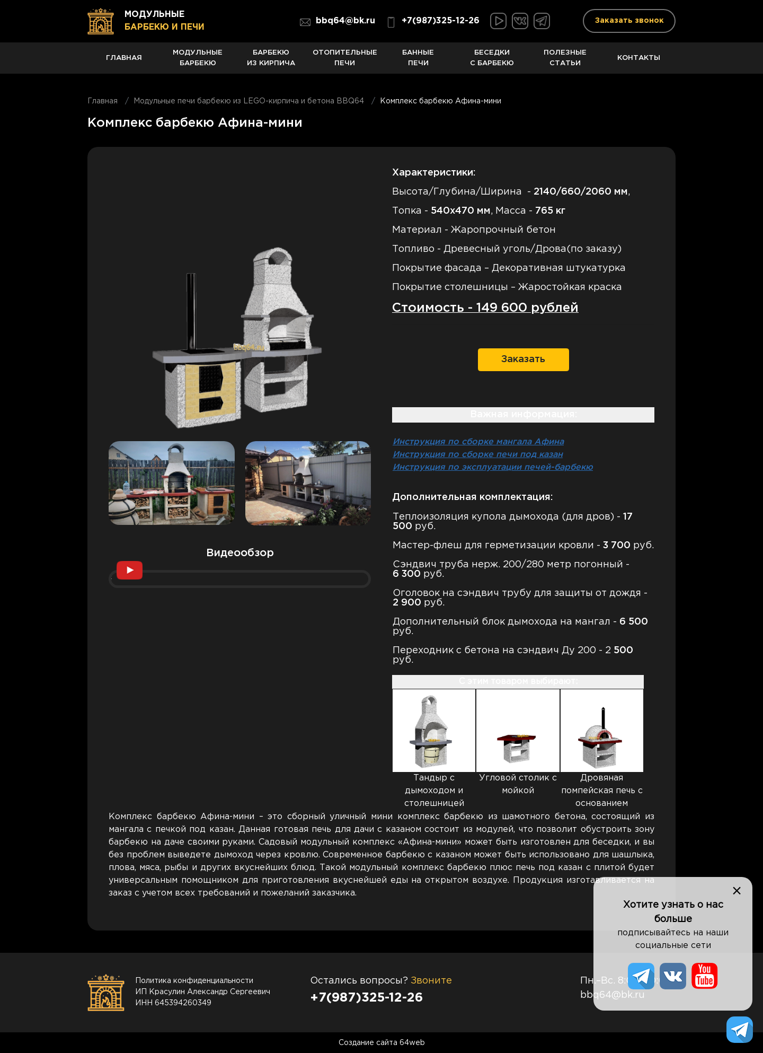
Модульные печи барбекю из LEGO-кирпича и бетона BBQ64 (249, 101)
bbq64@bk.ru (337, 22)
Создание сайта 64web (382, 1042)
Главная (124, 64)
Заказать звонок (629, 20)
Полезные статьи (565, 62)
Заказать (523, 359)
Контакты (639, 64)
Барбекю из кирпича (271, 62)
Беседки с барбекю (492, 62)
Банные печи (418, 62)
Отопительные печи (345, 62)
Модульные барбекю (198, 62)
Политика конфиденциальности (194, 981)
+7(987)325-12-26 (433, 22)
